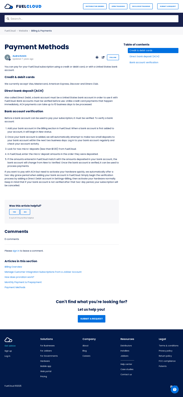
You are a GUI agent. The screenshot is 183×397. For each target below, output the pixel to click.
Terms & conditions (168, 345)
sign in (16, 250)
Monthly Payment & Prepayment (23, 282)
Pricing (43, 376)
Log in (7, 356)
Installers (125, 350)
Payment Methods (15, 287)
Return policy (165, 355)
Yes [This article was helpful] (14, 212)
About (85, 345)
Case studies (127, 369)
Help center (126, 364)
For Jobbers (46, 350)
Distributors (126, 345)
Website (23, 30)
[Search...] (91, 18)
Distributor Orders (95, 6)
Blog (84, 350)
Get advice (10, 345)
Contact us (126, 374)
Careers (86, 355)
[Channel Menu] (175, 389)
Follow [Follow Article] (113, 57)
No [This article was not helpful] (25, 212)
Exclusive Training (141, 6)
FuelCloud (10, 30)
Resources (127, 339)
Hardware (45, 361)
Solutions (46, 339)
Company (89, 339)
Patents (163, 366)
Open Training (118, 6)
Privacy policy (165, 350)
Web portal (45, 371)
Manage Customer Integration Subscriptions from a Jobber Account (43, 272)
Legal (162, 339)
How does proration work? (19, 277)
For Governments (49, 355)
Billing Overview (13, 266)
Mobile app (45, 366)
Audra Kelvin (19, 56)
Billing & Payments (41, 30)
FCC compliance (167, 361)
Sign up (8, 350)
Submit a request (168, 6)
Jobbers (124, 355)
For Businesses (47, 345)
